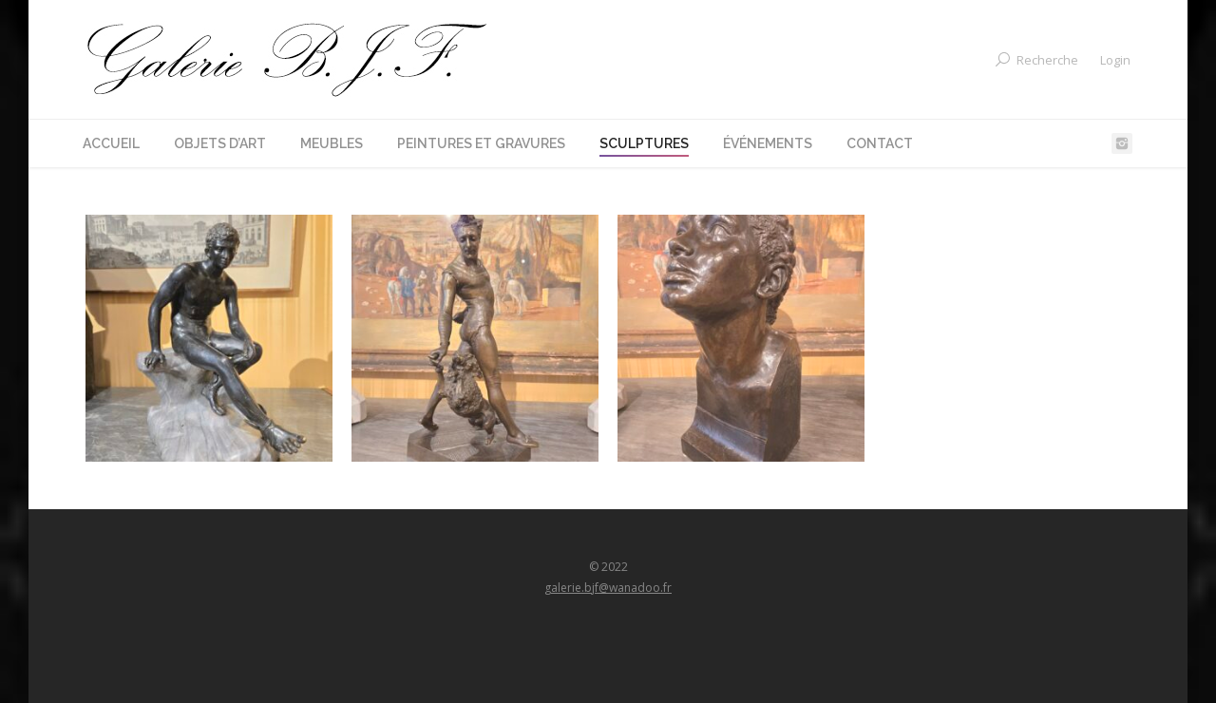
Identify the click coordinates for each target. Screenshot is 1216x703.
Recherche (1047, 59)
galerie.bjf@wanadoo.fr (608, 588)
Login (1115, 59)
